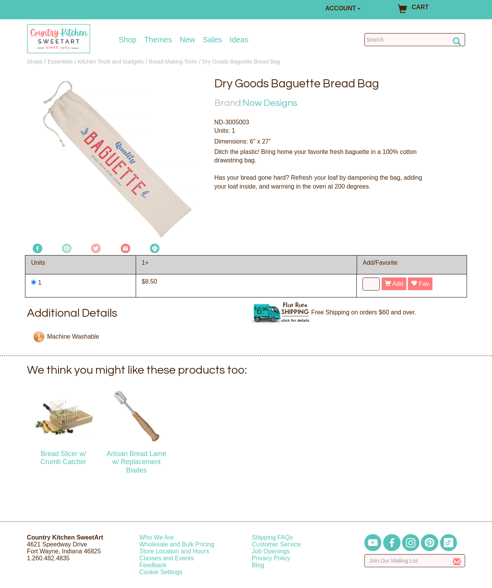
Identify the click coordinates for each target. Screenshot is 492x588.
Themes (158, 39)
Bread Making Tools (173, 61)
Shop (128, 39)
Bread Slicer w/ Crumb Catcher (63, 458)
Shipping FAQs (272, 537)
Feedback (153, 565)
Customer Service (276, 544)
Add (394, 284)
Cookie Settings (161, 572)
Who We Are (157, 537)
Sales (212, 39)
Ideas (239, 39)
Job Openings (271, 551)
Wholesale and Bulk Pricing (177, 544)
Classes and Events (167, 558)
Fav (420, 284)
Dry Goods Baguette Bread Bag (241, 61)
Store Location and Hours (174, 551)
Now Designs (270, 103)
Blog (258, 565)
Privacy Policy (271, 558)
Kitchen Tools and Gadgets (111, 61)
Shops (35, 61)
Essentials (60, 61)
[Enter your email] (414, 560)
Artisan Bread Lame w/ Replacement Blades (136, 462)
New (187, 39)
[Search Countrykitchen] (414, 39)
